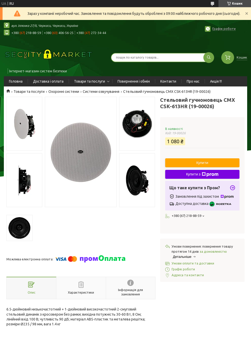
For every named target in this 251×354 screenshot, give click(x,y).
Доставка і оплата (48, 81)
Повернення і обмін (134, 81)
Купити (202, 163)
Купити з (202, 174)
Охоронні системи (63, 92)
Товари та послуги (89, 81)
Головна (16, 81)
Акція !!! (216, 81)
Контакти (168, 81)
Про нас (193, 81)
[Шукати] (208, 57)
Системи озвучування (101, 92)
